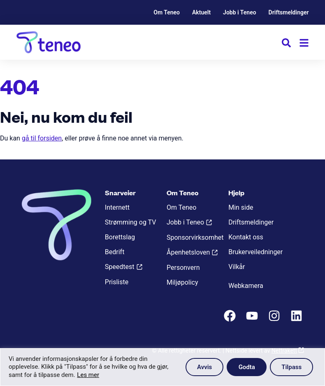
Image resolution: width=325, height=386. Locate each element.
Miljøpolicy (182, 282)
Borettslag (120, 237)
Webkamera (245, 286)
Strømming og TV (130, 222)
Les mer (88, 375)
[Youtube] (253, 320)
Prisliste (116, 282)
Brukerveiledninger (255, 252)
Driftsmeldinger (289, 12)
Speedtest (120, 267)
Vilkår (236, 267)
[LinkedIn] (297, 320)
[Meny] (304, 43)
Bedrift (115, 252)
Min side (240, 207)
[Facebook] (231, 320)
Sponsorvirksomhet (193, 237)
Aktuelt (201, 12)
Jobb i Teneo (239, 12)
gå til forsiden (42, 138)
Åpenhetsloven (188, 252)
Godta (245, 367)
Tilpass (291, 367)
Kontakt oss (245, 237)
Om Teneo (166, 12)
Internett (117, 207)
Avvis (202, 367)
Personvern (183, 267)
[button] (286, 44)
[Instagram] (275, 320)
